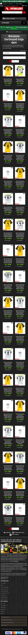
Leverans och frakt (5, 589)
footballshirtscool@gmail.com (10, 6)
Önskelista (3, 607)
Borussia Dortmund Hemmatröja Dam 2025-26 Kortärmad (8, 80)
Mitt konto (3, 603)
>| (17, 61)
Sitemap (2, 611)
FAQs (2, 585)
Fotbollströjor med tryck (6, 561)
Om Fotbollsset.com (5, 593)
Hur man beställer (4, 587)
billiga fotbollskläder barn (6, 619)
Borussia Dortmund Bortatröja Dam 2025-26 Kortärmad (20, 80)
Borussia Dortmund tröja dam (15, 31)
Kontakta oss (3, 595)
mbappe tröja (4, 625)
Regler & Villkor (4, 599)
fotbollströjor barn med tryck (7, 622)
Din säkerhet (3, 583)
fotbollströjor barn (5, 617)
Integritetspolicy (4, 597)
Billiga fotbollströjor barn (17, 629)
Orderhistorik (3, 605)
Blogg (2, 613)
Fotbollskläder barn (17, 569)
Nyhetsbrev (3, 609)
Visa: (25, 55)
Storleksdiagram (4, 591)
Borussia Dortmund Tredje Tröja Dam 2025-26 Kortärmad (8, 105)
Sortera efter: (23, 50)
